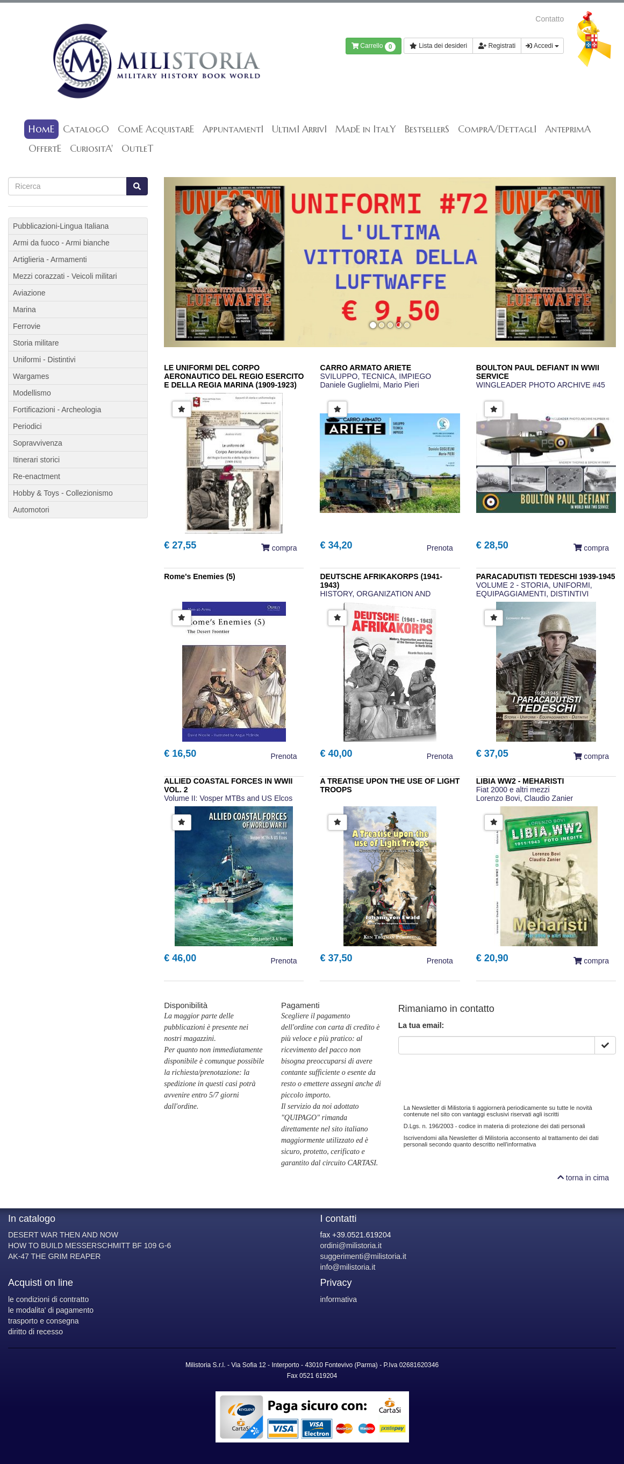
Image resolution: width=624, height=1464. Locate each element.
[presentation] (480, 1075)
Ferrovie (26, 326)
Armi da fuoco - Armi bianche (61, 242)
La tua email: (421, 1025)
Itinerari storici (36, 459)
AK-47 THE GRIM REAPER (54, 1256)
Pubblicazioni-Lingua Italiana (61, 226)
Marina (24, 309)
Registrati (496, 46)
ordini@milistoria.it (351, 1245)
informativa (338, 1299)
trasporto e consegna (43, 1321)
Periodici (27, 426)
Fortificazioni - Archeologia (57, 409)
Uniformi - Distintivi (44, 359)
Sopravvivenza (37, 443)
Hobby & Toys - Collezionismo (63, 493)
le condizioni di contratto (48, 1299)
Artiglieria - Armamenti (50, 259)
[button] (198, 262)
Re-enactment (36, 476)
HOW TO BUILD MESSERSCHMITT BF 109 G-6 (89, 1245)
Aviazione (29, 292)
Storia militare (36, 343)
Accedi (542, 46)
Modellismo (32, 393)
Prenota (440, 548)
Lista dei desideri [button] (438, 46)
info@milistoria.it (348, 1267)
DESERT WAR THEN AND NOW (63, 1234)
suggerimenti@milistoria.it (363, 1256)
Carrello (374, 47)
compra (279, 548)
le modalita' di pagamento (51, 1310)
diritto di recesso (35, 1331)
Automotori (31, 509)
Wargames (31, 376)
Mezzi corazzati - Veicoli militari (65, 276)
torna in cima (583, 1177)
